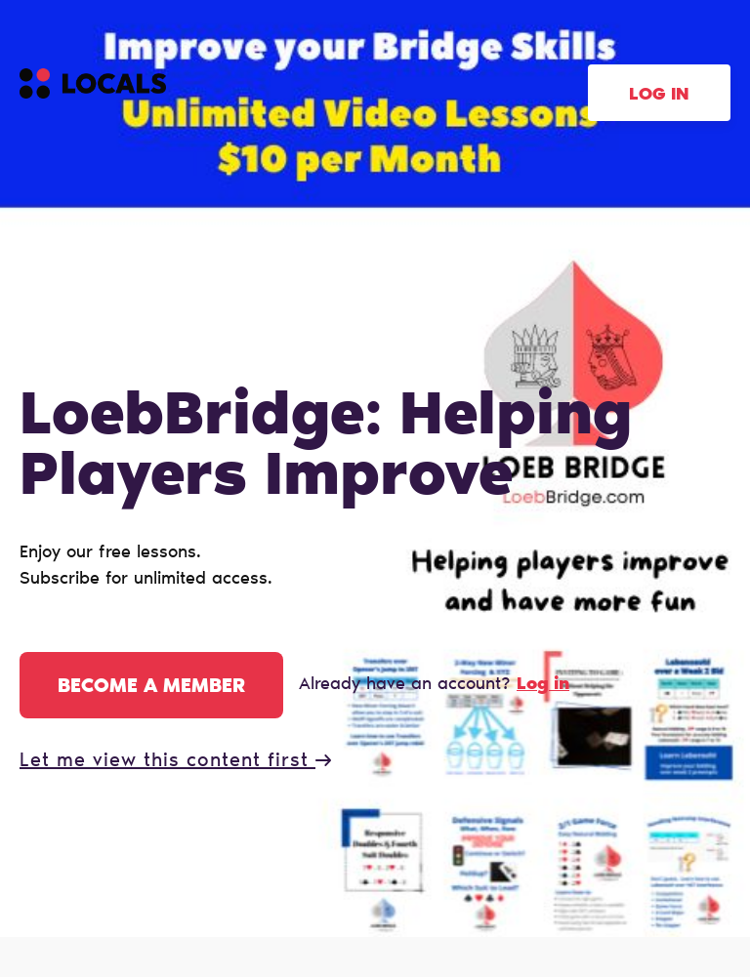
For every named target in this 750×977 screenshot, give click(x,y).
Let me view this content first (175, 761)
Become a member (151, 687)
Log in (659, 95)
